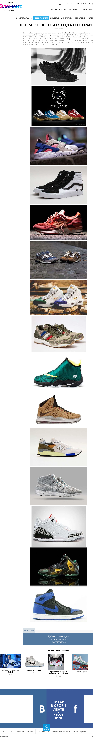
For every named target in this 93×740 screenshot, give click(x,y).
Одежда (30, 731)
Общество (54, 18)
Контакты (84, 4)
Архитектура (66, 18)
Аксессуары (20, 731)
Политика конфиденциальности (61, 731)
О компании (69, 4)
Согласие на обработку (79, 731)
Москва (11, 2)
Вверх (46, 727)
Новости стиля (41, 18)
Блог (77, 4)
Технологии (80, 18)
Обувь (11, 731)
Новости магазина (23, 18)
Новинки (3, 731)
